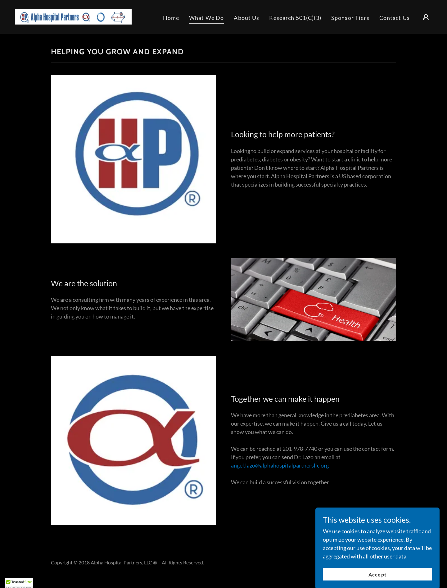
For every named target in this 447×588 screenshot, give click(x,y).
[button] (426, 17)
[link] (73, 16)
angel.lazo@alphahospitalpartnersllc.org (280, 465)
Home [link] (171, 17)
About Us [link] (246, 17)
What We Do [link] (206, 17)
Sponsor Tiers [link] (350, 17)
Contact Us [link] (394, 17)
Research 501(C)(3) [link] (295, 17)
